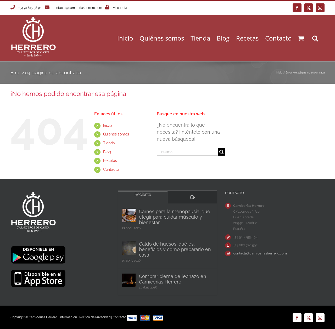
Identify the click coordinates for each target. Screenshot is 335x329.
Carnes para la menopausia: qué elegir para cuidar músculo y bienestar (174, 217)
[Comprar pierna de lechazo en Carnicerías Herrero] (129, 280)
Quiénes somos (116, 134)
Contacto (111, 169)
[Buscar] (221, 152)
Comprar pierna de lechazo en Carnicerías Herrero (172, 279)
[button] (315, 38)
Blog (107, 152)
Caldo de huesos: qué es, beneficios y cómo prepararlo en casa (175, 249)
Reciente (143, 194)
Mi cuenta (120, 8)
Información (68, 317)
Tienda (109, 143)
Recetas (110, 160)
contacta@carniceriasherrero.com (77, 8)
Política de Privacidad (94, 317)
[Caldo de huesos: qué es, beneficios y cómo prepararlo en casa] (129, 248)
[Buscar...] (187, 152)
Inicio (107, 125)
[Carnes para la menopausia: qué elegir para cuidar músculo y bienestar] (129, 215)
